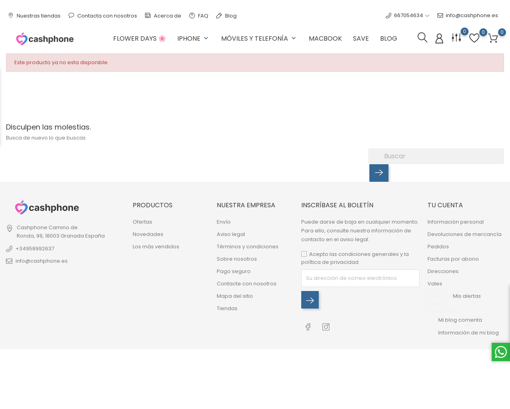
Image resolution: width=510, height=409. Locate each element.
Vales (435, 283)
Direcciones (443, 271)
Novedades (148, 234)
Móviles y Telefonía (259, 38)
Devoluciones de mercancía (465, 234)
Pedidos (438, 246)
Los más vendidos (156, 246)
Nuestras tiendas (34, 16)
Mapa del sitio (235, 296)
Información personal (456, 222)
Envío (224, 222)
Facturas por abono (453, 259)
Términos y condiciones (248, 246)
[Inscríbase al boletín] (310, 300)
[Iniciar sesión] (439, 39)
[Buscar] (436, 156)
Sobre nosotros (237, 259)
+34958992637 (35, 248)
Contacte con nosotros (247, 283)
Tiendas (227, 308)
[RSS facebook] (308, 325)
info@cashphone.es (467, 16)
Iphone (193, 38)
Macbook (325, 38)
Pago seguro (234, 271)
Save (361, 38)
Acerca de (163, 16)
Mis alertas (467, 296)
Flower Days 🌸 (139, 38)
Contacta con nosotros (103, 16)
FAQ (198, 16)
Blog (226, 16)
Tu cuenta (445, 205)
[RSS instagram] (326, 325)
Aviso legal (231, 234)
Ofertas (142, 222)
